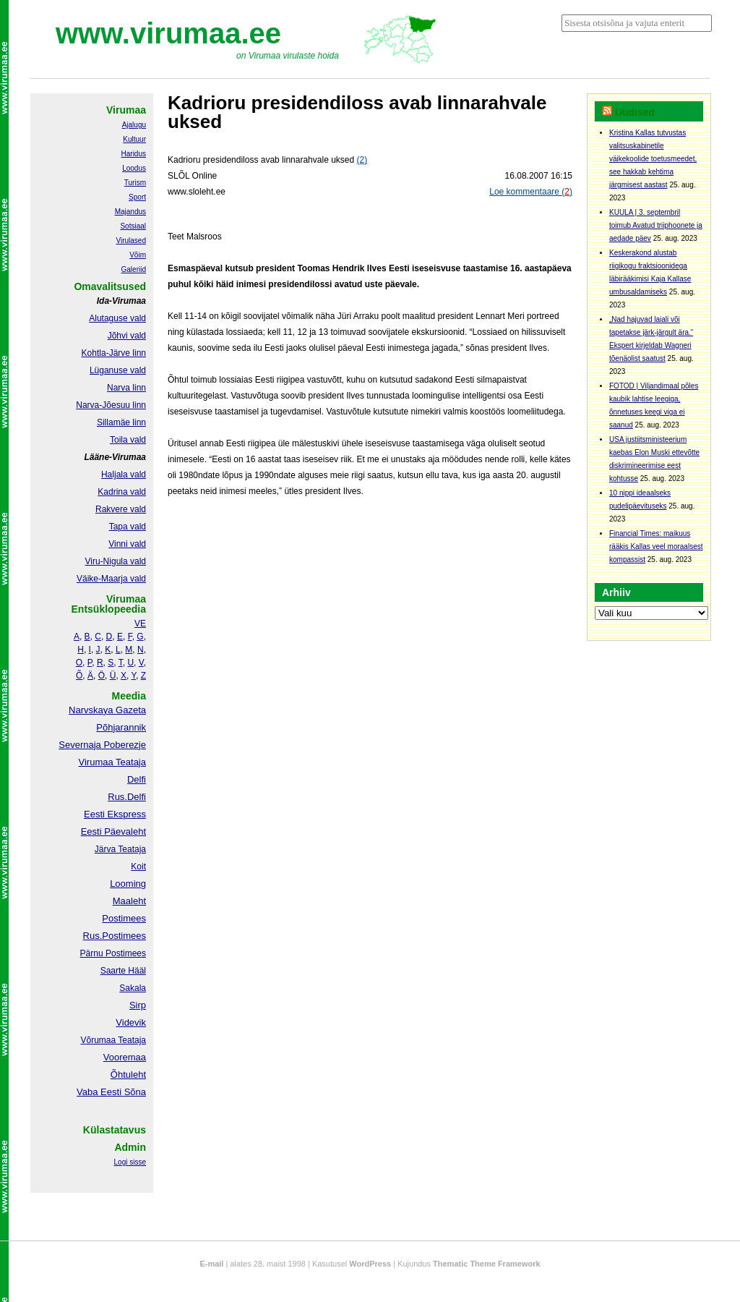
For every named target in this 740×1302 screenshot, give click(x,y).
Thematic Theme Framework (487, 1263)
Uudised (635, 112)
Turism (135, 183)
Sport (137, 197)
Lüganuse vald (118, 370)
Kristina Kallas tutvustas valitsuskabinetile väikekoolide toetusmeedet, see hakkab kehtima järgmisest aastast (653, 159)
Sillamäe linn (121, 422)
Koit (138, 866)
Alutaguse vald (117, 318)
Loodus (134, 168)
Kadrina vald (122, 492)
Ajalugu (134, 125)
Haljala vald (123, 474)
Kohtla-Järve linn (114, 353)
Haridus (133, 154)
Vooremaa (124, 1057)
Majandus (130, 212)
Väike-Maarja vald (111, 579)
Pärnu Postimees (113, 953)
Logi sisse (130, 1162)
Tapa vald (127, 527)
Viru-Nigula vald (116, 561)
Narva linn (126, 388)
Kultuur (134, 139)
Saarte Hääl (123, 971)
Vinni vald (127, 544)
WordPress (370, 1263)
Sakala (132, 988)
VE (140, 623)
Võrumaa (98, 1040)
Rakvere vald (120, 509)
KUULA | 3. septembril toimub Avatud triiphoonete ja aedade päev (655, 225)
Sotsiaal (133, 226)
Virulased (131, 240)
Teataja (131, 1040)
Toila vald (128, 440)
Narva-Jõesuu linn (111, 405)
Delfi (136, 779)
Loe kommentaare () (530, 192)
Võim (137, 255)
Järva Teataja (120, 849)
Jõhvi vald (127, 336)
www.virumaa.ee (168, 33)
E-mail (211, 1263)
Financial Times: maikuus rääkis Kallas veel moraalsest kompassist (656, 546)
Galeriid (133, 269)
